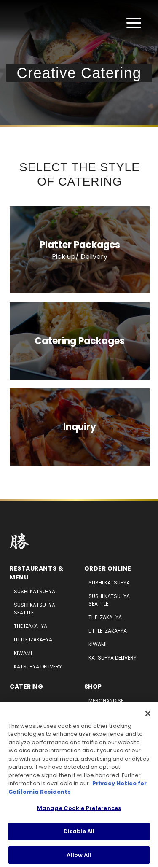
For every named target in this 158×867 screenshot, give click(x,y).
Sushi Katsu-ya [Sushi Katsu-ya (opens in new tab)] (109, 582)
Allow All (79, 857)
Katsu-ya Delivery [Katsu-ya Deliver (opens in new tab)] (112, 657)
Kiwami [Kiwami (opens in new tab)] (97, 644)
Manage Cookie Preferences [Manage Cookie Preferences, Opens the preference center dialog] (79, 811)
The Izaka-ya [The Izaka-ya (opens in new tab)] (105, 617)
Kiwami (23, 653)
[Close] (148, 715)
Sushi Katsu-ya (34, 591)
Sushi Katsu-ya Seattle (34, 608)
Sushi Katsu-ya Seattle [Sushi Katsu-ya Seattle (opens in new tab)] (109, 599)
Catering (26, 686)
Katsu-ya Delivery (38, 666)
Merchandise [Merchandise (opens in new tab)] (105, 700)
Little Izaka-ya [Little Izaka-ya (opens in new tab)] (107, 630)
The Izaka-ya (30, 626)
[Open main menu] (133, 23)
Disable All (79, 833)
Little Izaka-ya (33, 639)
